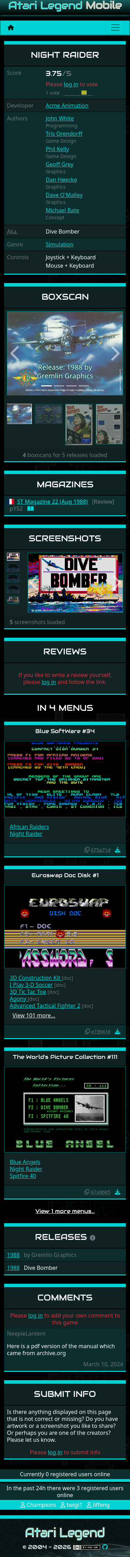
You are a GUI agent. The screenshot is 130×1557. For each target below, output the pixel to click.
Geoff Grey (59, 164)
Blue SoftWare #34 (65, 731)
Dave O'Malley (64, 195)
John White (60, 118)
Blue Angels (25, 1162)
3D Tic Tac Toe (28, 992)
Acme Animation (67, 105)
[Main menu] (115, 27)
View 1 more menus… (65, 1211)
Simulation (59, 244)
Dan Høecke (61, 179)
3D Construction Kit (36, 978)
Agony (19, 998)
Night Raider (26, 834)
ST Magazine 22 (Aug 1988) (52, 501)
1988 (13, 1255)
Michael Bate (62, 210)
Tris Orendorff (64, 133)
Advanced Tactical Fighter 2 (45, 1005)
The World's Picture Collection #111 (65, 1057)
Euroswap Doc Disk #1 (65, 875)
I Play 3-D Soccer (31, 985)
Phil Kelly (57, 149)
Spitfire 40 (23, 1176)
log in (71, 84)
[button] (15, 353)
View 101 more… (33, 1015)
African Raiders (29, 827)
